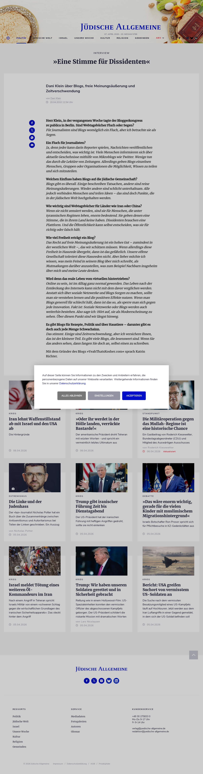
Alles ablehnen (71, 395)
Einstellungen (104, 395)
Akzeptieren (134, 395)
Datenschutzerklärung (72, 383)
